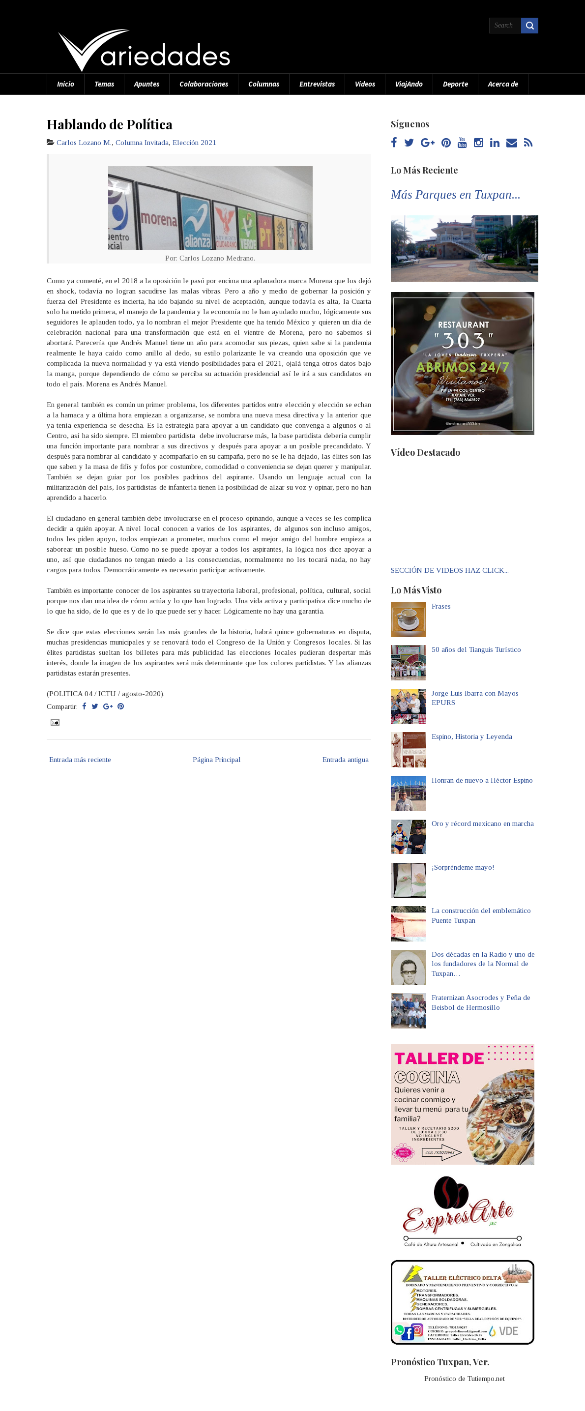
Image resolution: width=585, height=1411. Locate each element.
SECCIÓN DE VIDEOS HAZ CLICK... (450, 570)
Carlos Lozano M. (84, 143)
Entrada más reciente (80, 760)
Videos (365, 83)
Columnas (263, 83)
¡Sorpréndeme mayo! (463, 867)
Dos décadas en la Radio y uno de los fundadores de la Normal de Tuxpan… (483, 963)
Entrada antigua (345, 760)
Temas (104, 83)
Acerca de (503, 83)
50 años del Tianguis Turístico (476, 649)
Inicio (65, 83)
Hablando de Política (110, 124)
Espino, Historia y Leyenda (472, 736)
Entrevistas (317, 83)
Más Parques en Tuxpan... (456, 194)
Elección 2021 (194, 143)
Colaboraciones (203, 83)
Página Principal (217, 760)
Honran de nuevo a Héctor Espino (482, 780)
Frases (441, 606)
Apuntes (146, 83)
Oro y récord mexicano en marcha (483, 823)
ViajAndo (409, 83)
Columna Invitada (142, 143)
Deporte (455, 83)
